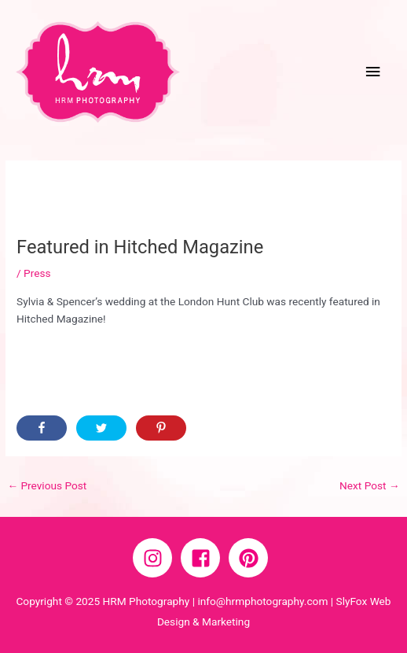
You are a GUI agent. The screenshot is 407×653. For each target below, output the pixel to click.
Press (37, 273)
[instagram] (155, 557)
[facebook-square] (203, 557)
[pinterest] (251, 557)
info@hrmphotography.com (262, 601)
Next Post (369, 485)
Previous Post (46, 485)
